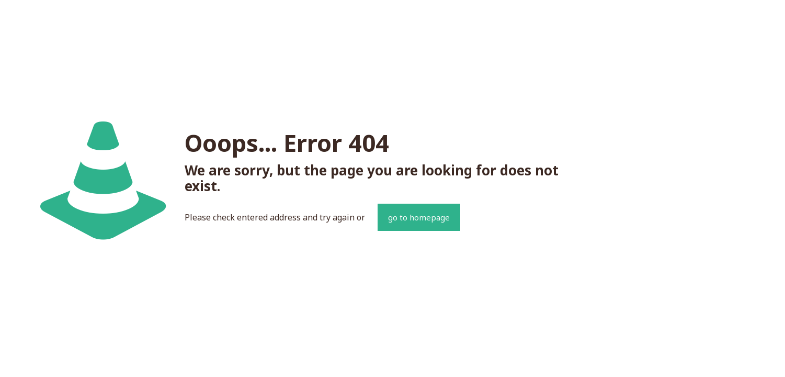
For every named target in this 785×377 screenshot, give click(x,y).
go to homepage (419, 217)
